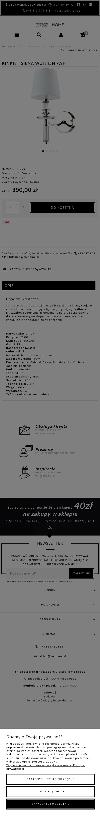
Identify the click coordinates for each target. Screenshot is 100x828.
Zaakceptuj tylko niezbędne (51, 779)
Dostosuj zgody (51, 791)
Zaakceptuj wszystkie (51, 804)
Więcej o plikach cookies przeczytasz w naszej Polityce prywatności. (45, 767)
